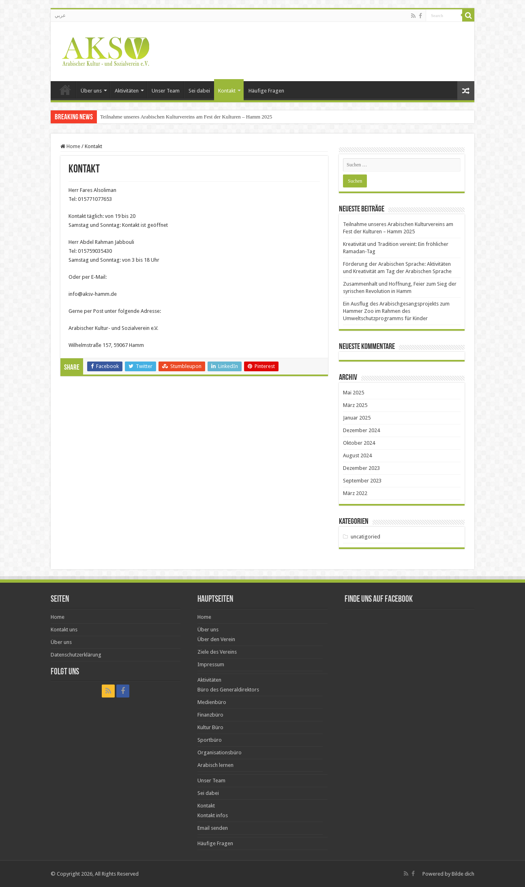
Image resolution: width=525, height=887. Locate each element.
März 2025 (355, 405)
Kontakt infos (212, 815)
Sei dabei (199, 91)
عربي (60, 15)
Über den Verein (216, 639)
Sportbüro (209, 740)
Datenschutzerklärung (76, 655)
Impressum (210, 664)
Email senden (212, 828)
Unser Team (166, 91)
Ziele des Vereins (217, 652)
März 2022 (355, 493)
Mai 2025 (353, 393)
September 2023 (362, 481)
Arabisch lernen (215, 765)
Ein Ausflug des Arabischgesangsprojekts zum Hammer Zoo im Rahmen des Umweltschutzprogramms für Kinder (396, 311)
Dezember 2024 (361, 430)
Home (65, 89)
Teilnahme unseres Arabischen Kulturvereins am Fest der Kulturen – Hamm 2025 (186, 117)
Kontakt (227, 91)
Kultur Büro (210, 727)
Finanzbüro (210, 715)
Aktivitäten (127, 91)
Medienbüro (211, 702)
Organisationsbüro (219, 752)
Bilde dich (463, 874)
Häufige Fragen (266, 91)
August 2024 (357, 455)
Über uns (91, 91)
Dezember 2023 (361, 468)
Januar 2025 (357, 418)
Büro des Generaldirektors (228, 690)
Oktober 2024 (359, 443)
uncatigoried (365, 537)
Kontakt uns (64, 629)
